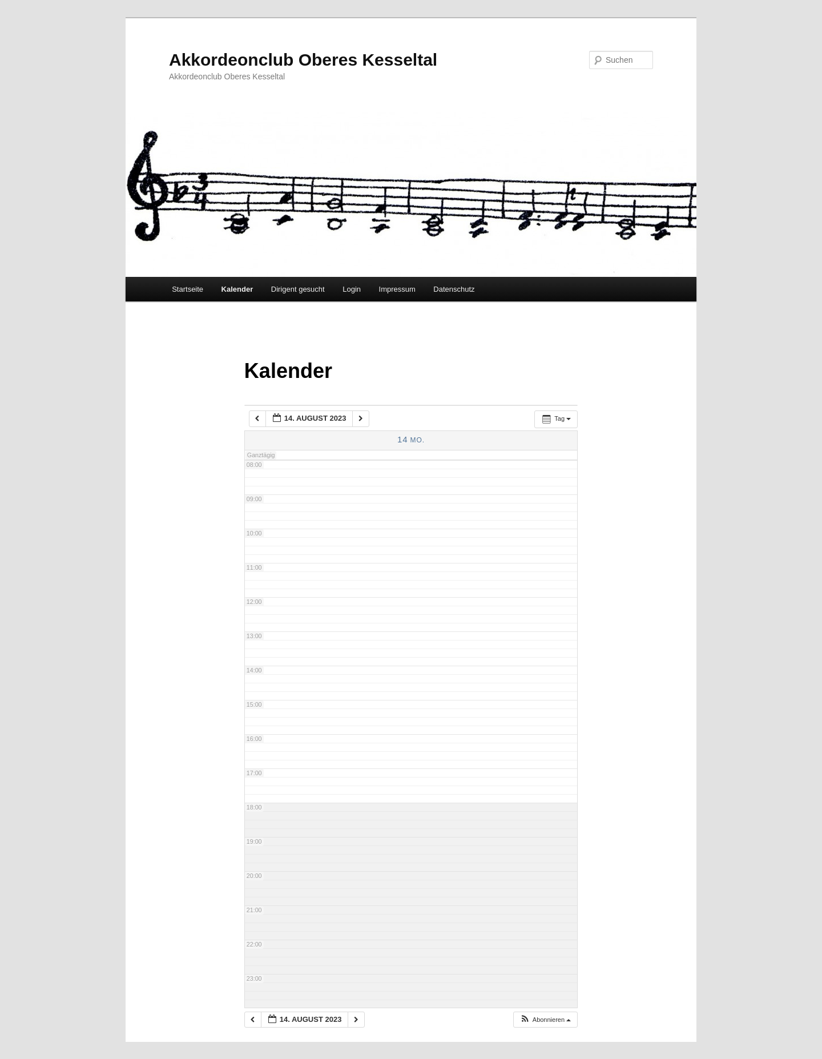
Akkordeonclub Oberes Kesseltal (303, 59)
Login (351, 289)
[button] (545, 1020)
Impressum (397, 289)
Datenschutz (453, 289)
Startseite (187, 289)
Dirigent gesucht (298, 289)
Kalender (237, 289)
